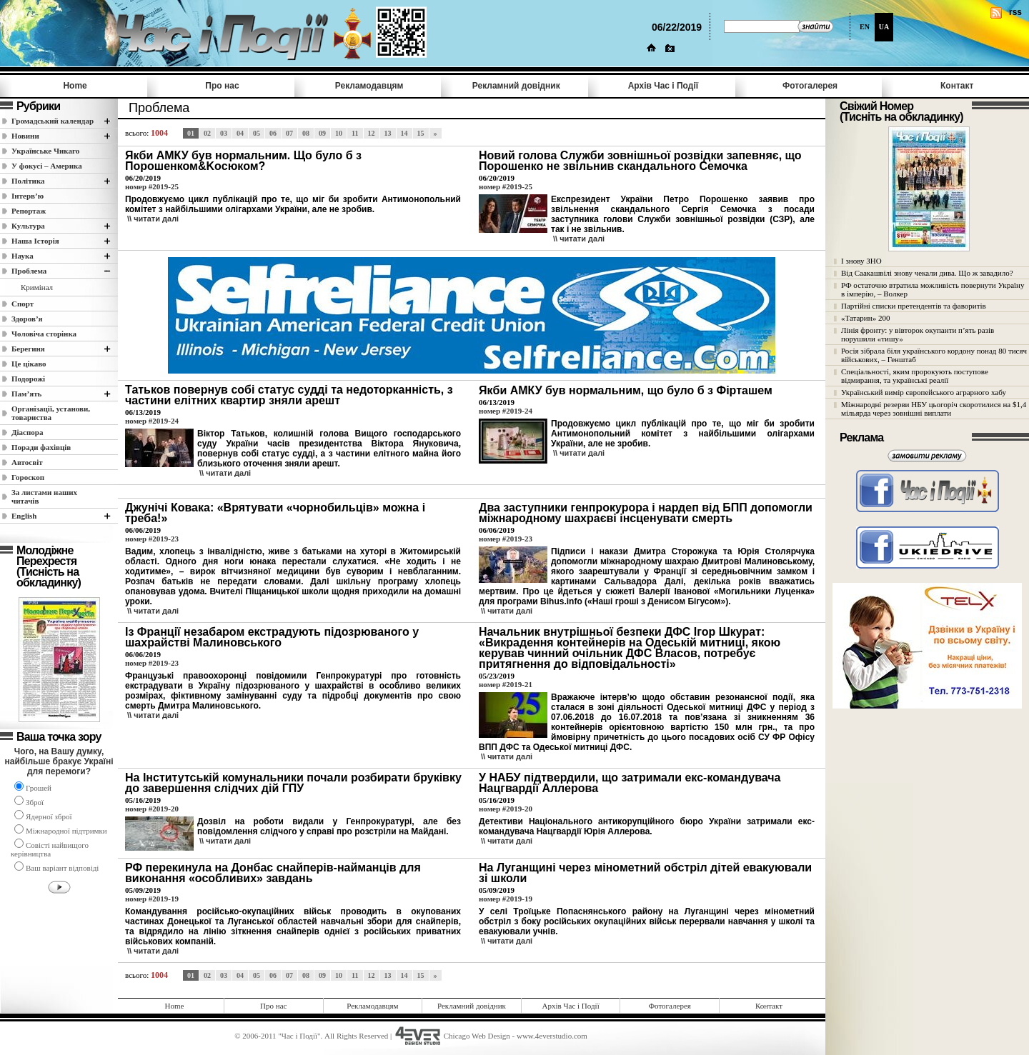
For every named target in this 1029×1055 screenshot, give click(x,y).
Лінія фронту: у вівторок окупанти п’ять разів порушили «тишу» (917, 334)
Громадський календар (52, 120)
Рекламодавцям (369, 86)
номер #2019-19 (152, 898)
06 (273, 133)
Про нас (222, 86)
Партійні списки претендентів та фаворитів (913, 305)
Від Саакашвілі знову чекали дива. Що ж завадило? (927, 273)
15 (420, 133)
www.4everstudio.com (552, 1035)
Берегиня (28, 348)
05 (256, 133)
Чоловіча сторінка (43, 333)
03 (223, 133)
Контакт (956, 86)
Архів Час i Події (663, 86)
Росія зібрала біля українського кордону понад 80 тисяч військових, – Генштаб (934, 355)
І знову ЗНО (861, 260)
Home (74, 86)
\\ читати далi (153, 218)
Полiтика (28, 180)
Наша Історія (35, 240)
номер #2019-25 (152, 186)
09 (322, 133)
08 (305, 133)
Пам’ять (26, 393)
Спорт (22, 303)
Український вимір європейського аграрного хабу (923, 392)
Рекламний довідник (516, 86)
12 (371, 133)
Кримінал (37, 287)
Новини (25, 135)
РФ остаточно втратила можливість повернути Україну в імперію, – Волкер (932, 289)
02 (207, 133)
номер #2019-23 (152, 538)
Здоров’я (27, 318)
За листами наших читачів (44, 496)
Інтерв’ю (27, 195)
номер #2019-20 (152, 808)
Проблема (28, 270)
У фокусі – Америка (46, 165)
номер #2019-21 (505, 684)
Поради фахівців (41, 447)
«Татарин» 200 (865, 318)
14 (404, 133)
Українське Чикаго (45, 150)
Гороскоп (27, 477)
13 (388, 133)
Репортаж (28, 210)
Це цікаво (28, 363)
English (23, 515)
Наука (22, 255)
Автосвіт (27, 462)
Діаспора (27, 432)
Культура (28, 225)
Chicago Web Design (477, 1035)
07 (289, 133)
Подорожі (28, 378)
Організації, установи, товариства (50, 412)
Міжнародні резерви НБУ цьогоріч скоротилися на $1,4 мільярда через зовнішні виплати (933, 408)
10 (338, 133)
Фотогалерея (809, 86)
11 (355, 133)
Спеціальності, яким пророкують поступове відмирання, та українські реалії (914, 375)
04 (240, 133)
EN (865, 27)
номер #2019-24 (152, 420)
